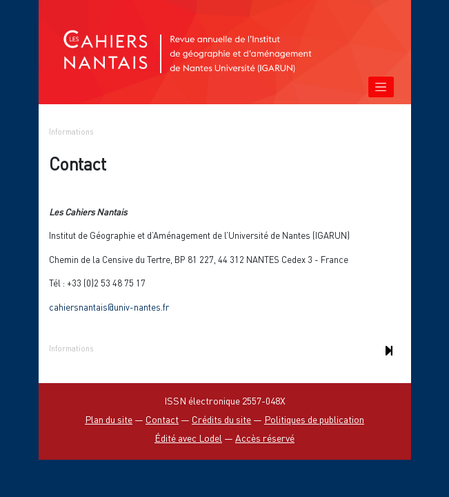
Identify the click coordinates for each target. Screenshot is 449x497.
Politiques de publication (314, 419)
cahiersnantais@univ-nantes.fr (109, 307)
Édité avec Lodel (188, 438)
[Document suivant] (389, 351)
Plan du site (108, 419)
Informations (71, 131)
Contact (162, 419)
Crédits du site (221, 419)
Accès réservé (265, 438)
